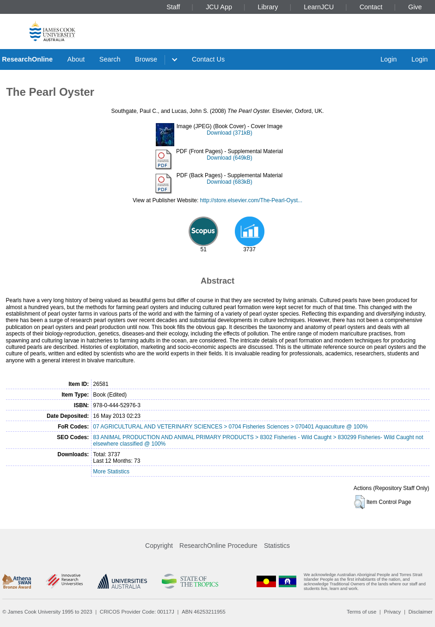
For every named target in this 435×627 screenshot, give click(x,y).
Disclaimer (421, 612)
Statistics (277, 545)
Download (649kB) (229, 158)
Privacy (392, 612)
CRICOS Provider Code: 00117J (137, 612)
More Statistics (111, 471)
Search (110, 59)
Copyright (159, 545)
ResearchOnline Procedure (218, 545)
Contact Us (208, 59)
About (76, 59)
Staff (173, 7)
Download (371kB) (229, 133)
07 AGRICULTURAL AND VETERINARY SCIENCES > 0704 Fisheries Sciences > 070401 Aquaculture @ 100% (230, 426)
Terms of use (361, 612)
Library (268, 7)
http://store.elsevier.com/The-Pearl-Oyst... (251, 200)
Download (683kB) (229, 182)
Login (388, 59)
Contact (371, 7)
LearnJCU (319, 7)
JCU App (219, 7)
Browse (146, 59)
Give (415, 7)
